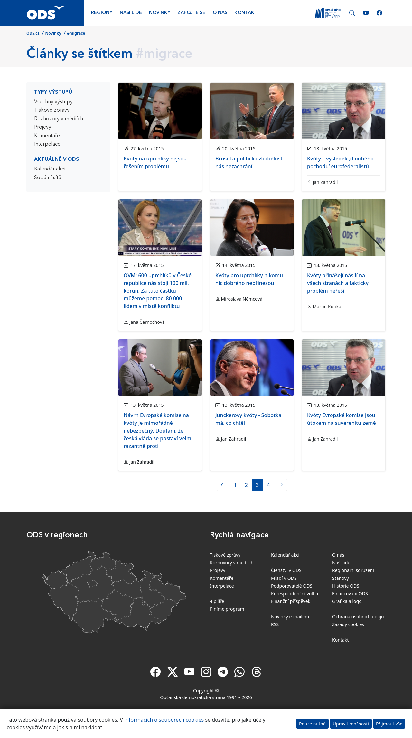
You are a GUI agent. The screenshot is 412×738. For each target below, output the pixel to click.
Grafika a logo (347, 601)
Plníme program (227, 609)
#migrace (76, 33)
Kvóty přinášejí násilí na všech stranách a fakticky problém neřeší (338, 283)
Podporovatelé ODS (291, 586)
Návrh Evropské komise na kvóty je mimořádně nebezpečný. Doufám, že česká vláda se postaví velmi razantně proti (158, 431)
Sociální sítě (47, 177)
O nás (220, 12)
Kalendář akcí (49, 169)
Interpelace (47, 144)
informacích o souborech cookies (164, 719)
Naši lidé (131, 12)
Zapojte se (191, 12)
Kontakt (246, 12)
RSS (275, 624)
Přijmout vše (389, 724)
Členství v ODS (286, 570)
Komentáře (47, 136)
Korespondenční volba (294, 593)
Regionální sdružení (353, 570)
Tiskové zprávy (52, 110)
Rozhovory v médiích (58, 119)
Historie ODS (345, 586)
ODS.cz (32, 33)
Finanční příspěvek (290, 601)
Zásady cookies (348, 624)
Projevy (42, 127)
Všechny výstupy (53, 102)
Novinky (159, 12)
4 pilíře (217, 601)
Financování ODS (350, 593)
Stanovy (340, 578)
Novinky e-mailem (290, 617)
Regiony (101, 12)
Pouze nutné (312, 724)
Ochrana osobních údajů (358, 617)
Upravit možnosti (351, 724)
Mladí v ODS (284, 578)
